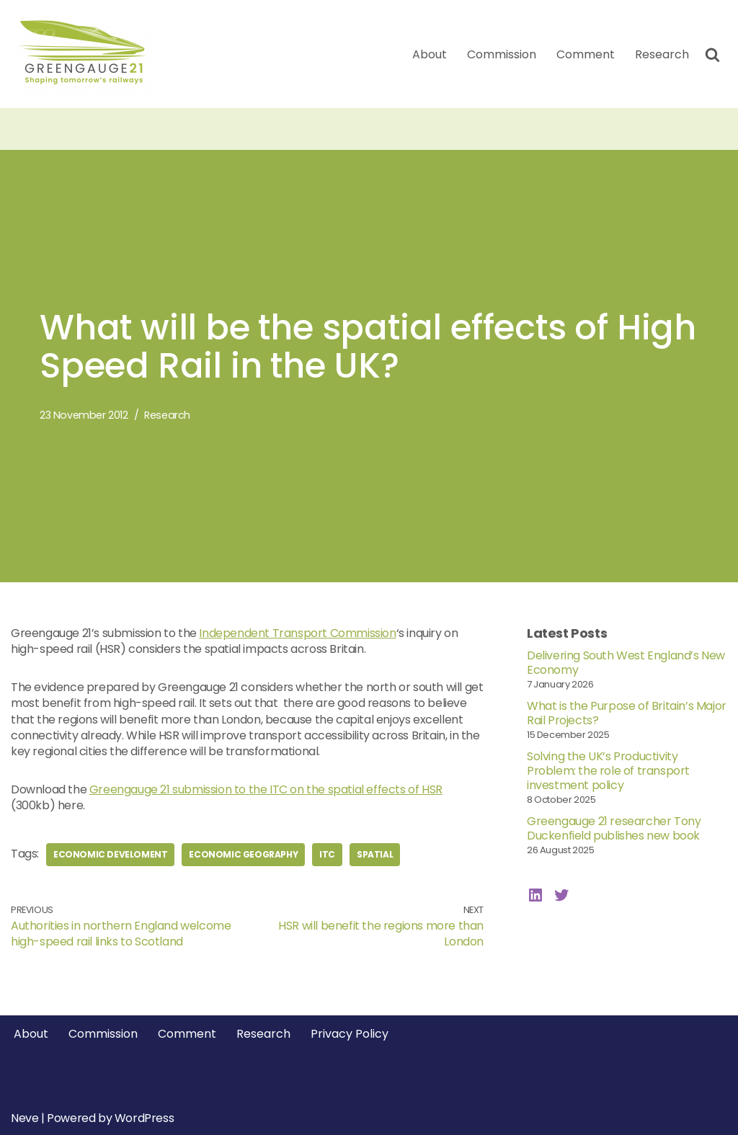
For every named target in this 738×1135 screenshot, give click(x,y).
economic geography (243, 854)
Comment (585, 54)
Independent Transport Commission (297, 633)
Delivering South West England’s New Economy (626, 662)
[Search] (712, 54)
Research (662, 54)
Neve (24, 1118)
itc (327, 854)
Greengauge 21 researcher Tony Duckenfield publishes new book (614, 828)
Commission (501, 54)
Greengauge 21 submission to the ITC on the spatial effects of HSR (266, 789)
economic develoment (110, 854)
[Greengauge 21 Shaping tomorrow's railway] (86, 54)
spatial (375, 854)
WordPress (144, 1118)
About (429, 54)
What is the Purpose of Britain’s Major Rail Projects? (626, 713)
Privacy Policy (349, 1033)
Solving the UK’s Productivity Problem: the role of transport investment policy (608, 770)
